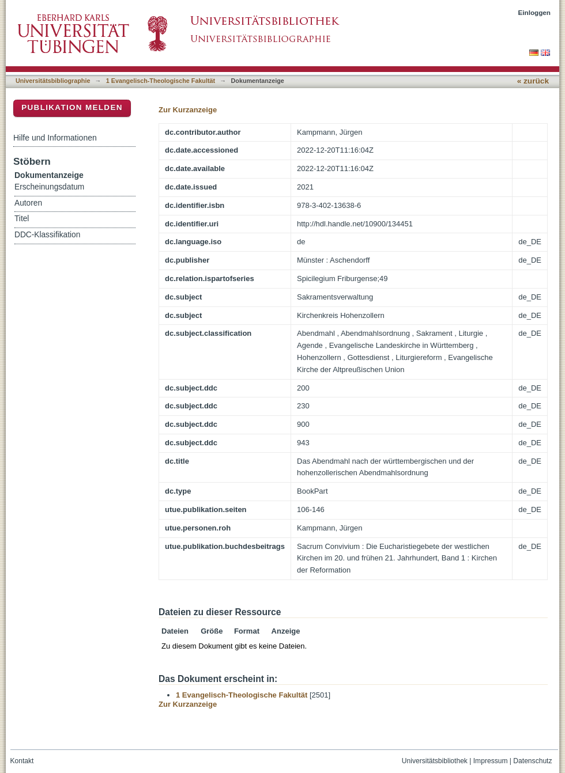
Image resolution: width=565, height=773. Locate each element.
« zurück (533, 81)
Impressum (490, 761)
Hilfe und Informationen (55, 137)
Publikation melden (72, 107)
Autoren (28, 203)
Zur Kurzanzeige (188, 109)
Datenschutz (532, 761)
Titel (21, 218)
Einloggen (534, 12)
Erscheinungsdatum (49, 187)
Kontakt (22, 761)
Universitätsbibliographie (53, 80)
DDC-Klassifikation (47, 234)
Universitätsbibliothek (435, 761)
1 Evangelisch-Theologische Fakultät (160, 80)
